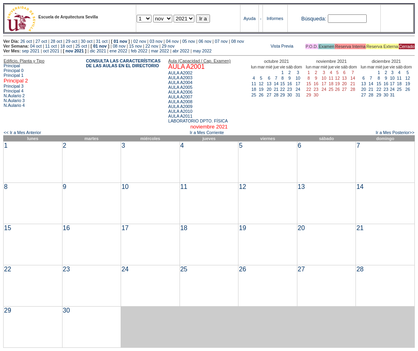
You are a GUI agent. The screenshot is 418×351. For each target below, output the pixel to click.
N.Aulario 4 (14, 105)
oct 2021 (51, 50)
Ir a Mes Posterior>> (395, 132)
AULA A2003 (180, 77)
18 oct (66, 46)
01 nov (120, 41)
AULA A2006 (180, 92)
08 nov (237, 41)
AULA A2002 (180, 72)
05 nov (188, 41)
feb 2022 (139, 50)
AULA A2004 (180, 82)
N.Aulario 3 (14, 100)
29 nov (168, 46)
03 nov (155, 41)
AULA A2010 (180, 111)
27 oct (41, 41)
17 (297, 83)
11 (253, 83)
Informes (275, 18)
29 (282, 94)
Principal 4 (14, 90)
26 (261, 94)
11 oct (51, 46)
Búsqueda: (313, 19)
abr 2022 (180, 50)
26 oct (26, 41)
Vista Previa (234, 46)
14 (276, 83)
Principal (12, 65)
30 (289, 94)
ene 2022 (118, 50)
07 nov (221, 41)
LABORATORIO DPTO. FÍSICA (198, 120)
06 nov (204, 41)
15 (282, 83)
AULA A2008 (180, 101)
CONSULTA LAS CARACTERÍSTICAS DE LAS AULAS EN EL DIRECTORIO (123, 63)
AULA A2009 (180, 106)
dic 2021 (98, 50)
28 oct (56, 41)
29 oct (71, 41)
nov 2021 (74, 50)
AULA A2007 (180, 96)
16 (289, 83)
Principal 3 (14, 86)
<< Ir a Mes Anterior (22, 132)
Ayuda (250, 18)
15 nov (135, 46)
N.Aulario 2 (14, 95)
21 (276, 89)
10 (297, 78)
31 (297, 94)
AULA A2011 (180, 116)
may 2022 (202, 50)
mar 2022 (160, 50)
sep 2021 (31, 50)
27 (269, 94)
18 (253, 89)
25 (253, 94)
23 (289, 89)
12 (261, 83)
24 (297, 89)
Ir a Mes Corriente (207, 132)
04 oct (36, 46)
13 (269, 83)
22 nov (151, 46)
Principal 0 (14, 70)
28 (276, 94)
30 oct (87, 41)
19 (261, 89)
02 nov (139, 41)
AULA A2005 (180, 87)
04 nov (172, 41)
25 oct (81, 46)
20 (269, 89)
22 (282, 89)
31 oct (101, 41)
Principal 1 (14, 75)
